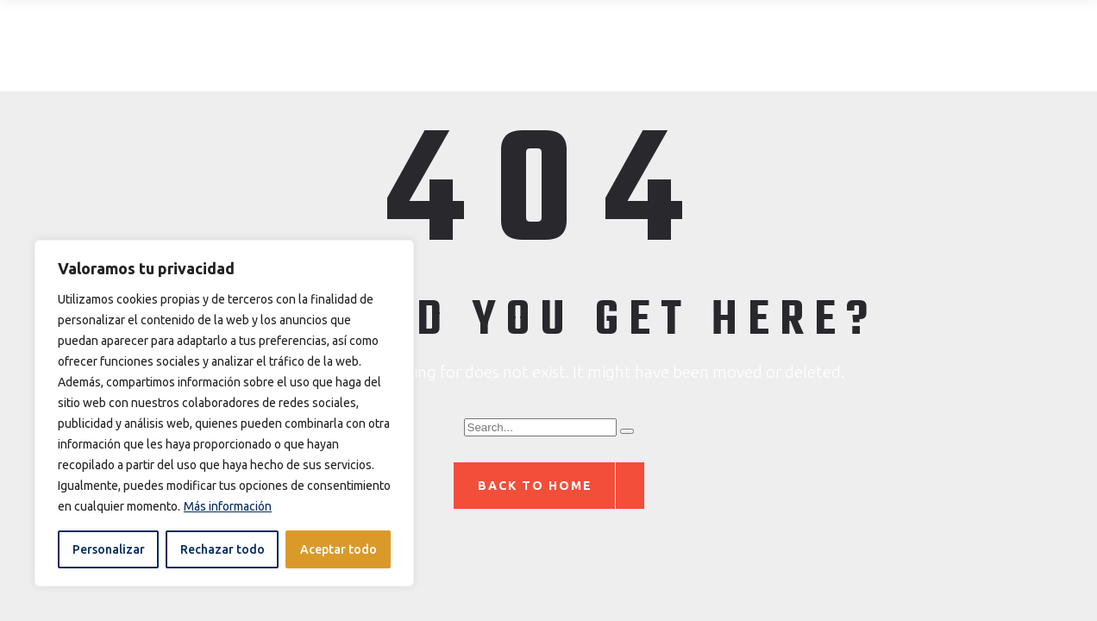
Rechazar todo (222, 549)
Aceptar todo (338, 549)
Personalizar (108, 549)
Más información (228, 506)
